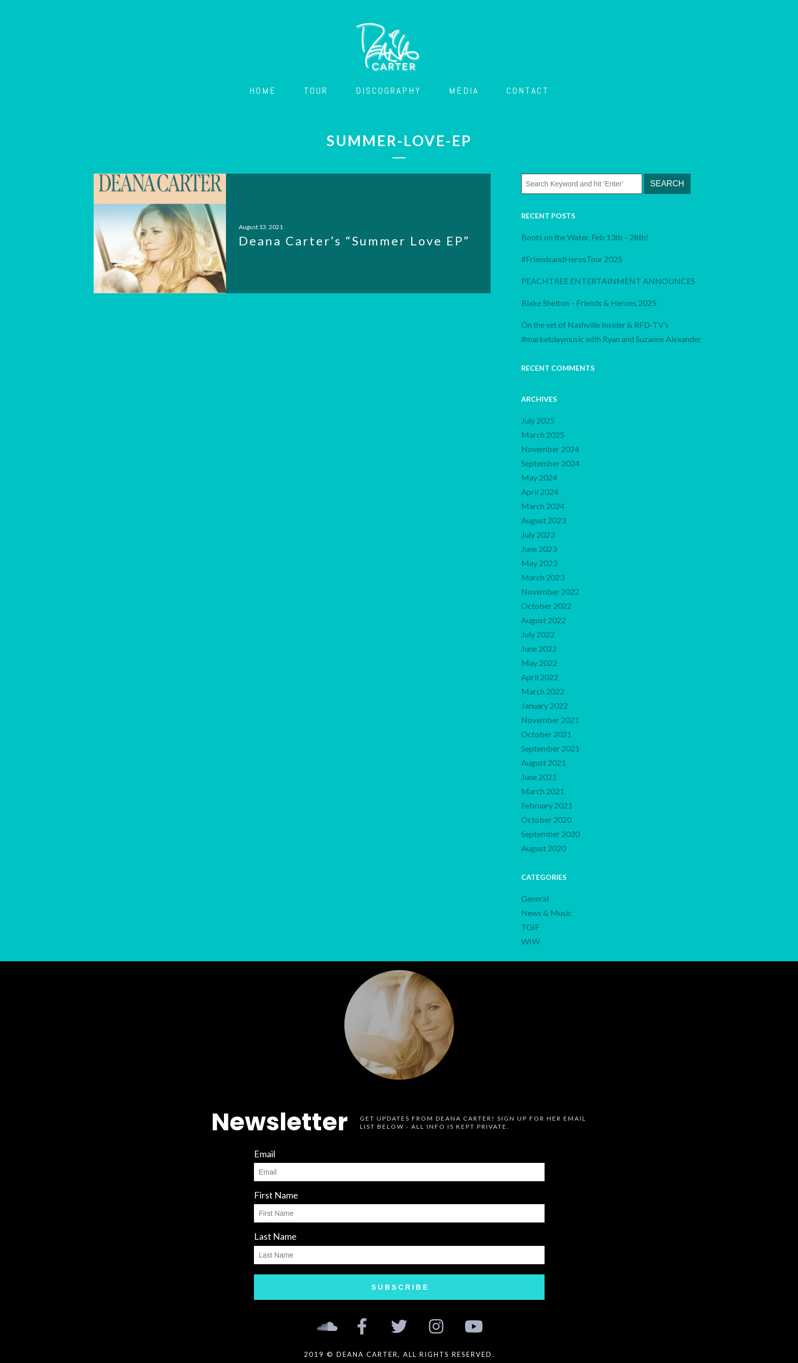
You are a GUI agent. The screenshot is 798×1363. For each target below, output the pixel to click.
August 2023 (543, 520)
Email (264, 1153)
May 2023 (539, 563)
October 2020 (546, 819)
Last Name (275, 1236)
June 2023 (539, 548)
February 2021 (547, 805)
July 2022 (538, 634)
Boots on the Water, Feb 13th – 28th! (584, 237)
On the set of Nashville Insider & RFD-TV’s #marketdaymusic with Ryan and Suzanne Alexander (611, 332)
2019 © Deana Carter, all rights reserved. (399, 1354)
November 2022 (550, 591)
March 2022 (542, 691)
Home (262, 90)
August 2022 (543, 620)
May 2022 (539, 662)
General (535, 898)
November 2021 (550, 720)
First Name (276, 1195)
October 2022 (546, 605)
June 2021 (539, 777)
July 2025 (538, 420)
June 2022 (539, 648)
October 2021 (546, 734)
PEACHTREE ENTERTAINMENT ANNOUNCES (609, 281)
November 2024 (550, 449)
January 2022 (544, 705)
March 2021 (542, 791)
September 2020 (550, 834)
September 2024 (550, 463)
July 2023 (538, 534)
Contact (527, 90)
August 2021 (543, 762)
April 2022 (539, 677)
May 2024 (539, 477)
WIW (530, 941)
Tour (316, 90)
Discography (388, 90)
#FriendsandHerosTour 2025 (571, 259)
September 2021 (550, 748)
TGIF (530, 927)
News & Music (546, 912)
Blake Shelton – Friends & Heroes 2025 (589, 303)
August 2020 (543, 848)
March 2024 (542, 506)
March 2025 (542, 434)
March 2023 (542, 577)
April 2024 (539, 491)
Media (464, 90)
